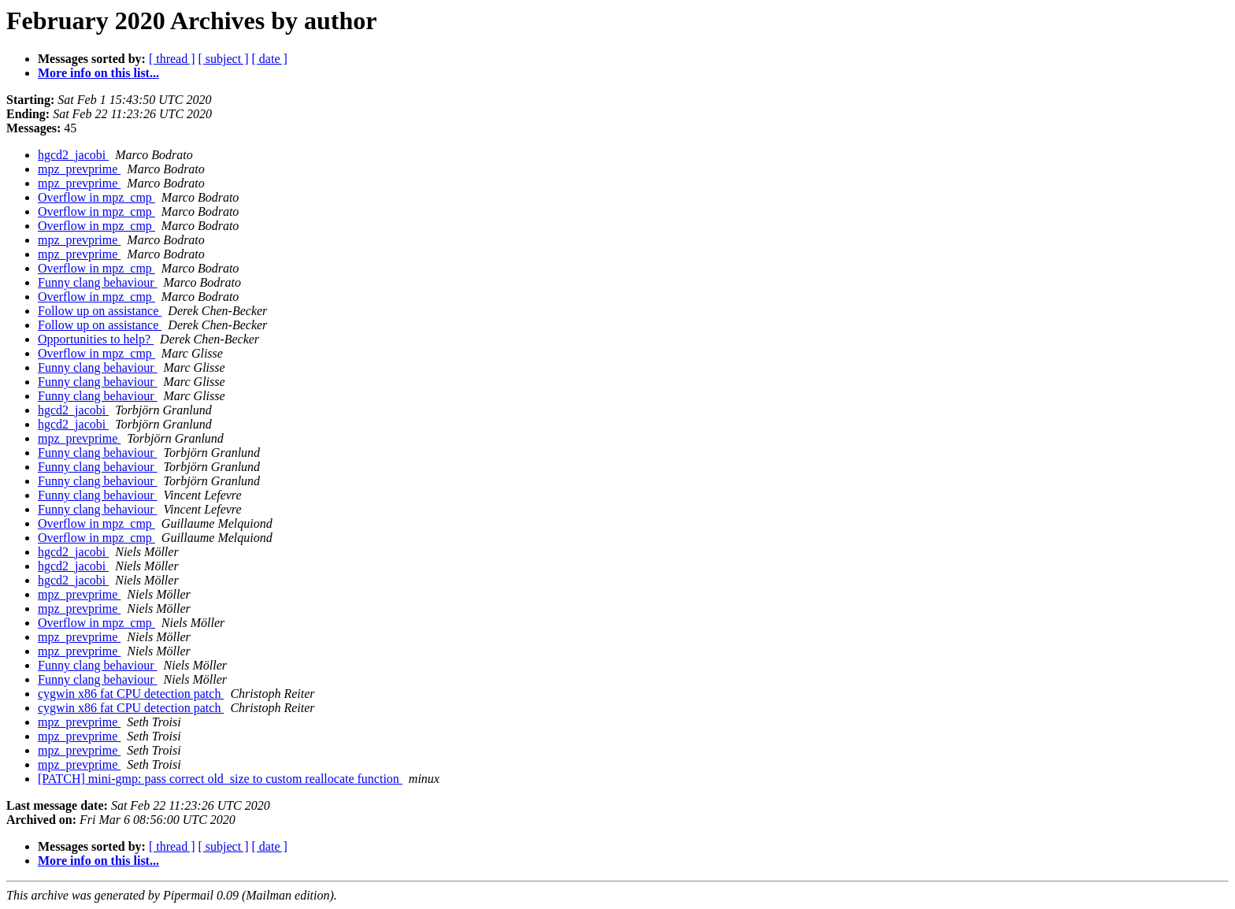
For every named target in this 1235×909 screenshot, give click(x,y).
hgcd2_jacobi (73, 154)
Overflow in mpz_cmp (96, 197)
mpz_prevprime (79, 169)
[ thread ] (172, 58)
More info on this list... (98, 73)
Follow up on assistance (99, 310)
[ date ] (269, 58)
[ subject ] (223, 58)
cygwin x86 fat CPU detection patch (131, 693)
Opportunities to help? (96, 339)
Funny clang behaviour (98, 282)
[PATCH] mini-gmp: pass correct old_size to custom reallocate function (220, 778)
